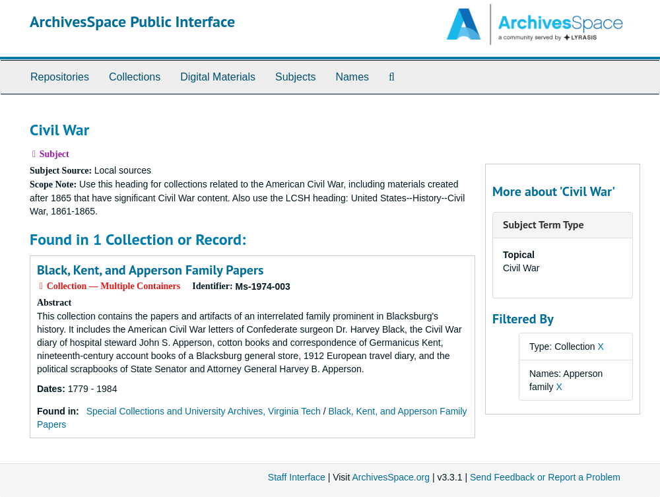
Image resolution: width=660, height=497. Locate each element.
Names (352, 77)
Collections (134, 77)
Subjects (295, 77)
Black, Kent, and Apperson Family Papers (150, 270)
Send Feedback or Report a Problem (545, 477)
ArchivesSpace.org (391, 477)
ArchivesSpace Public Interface (132, 21)
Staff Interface (296, 477)
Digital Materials (217, 77)
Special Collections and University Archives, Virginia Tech (203, 411)
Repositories (59, 77)
